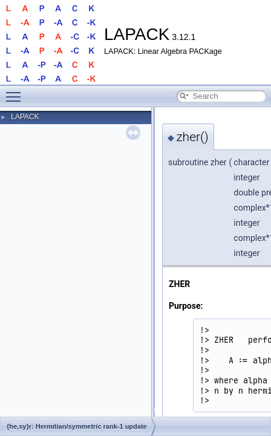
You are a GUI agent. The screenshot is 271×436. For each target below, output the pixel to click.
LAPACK (25, 117)
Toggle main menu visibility (16, 91)
